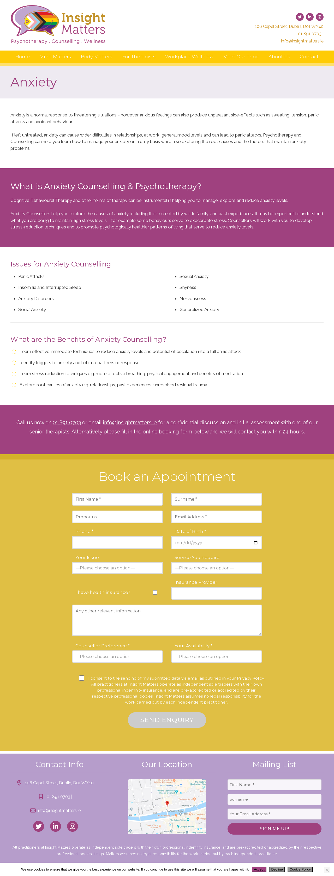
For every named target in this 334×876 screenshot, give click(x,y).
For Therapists (139, 57)
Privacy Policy (250, 678)
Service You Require (197, 557)
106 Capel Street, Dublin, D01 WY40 (289, 26)
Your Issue (87, 557)
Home (22, 57)
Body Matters (96, 57)
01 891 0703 (309, 33)
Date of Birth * (190, 531)
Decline (277, 869)
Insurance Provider (196, 582)
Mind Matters (55, 57)
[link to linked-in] (310, 17)
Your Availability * (193, 646)
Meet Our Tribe (241, 57)
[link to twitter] (300, 17)
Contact (309, 57)
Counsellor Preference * (102, 646)
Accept (259, 869)
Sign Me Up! (274, 828)
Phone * (84, 531)
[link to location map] (167, 806)
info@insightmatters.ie (302, 41)
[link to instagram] (320, 17)
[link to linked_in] (55, 826)
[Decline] (327, 870)
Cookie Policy (300, 869)
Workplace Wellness (189, 57)
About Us (279, 57)
